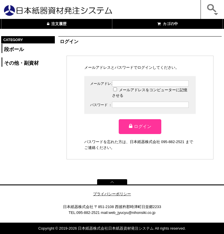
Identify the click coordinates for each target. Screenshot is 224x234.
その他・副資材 (21, 63)
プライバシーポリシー (112, 194)
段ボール (14, 49)
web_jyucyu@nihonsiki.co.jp (132, 212)
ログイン (140, 126)
